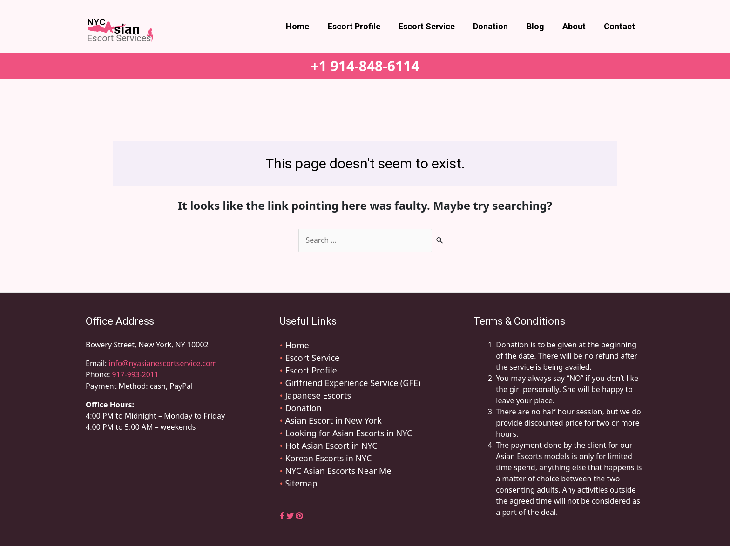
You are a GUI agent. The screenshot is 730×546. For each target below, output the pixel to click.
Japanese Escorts (318, 395)
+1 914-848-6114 (365, 65)
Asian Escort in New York (333, 420)
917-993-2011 (136, 374)
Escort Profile (362, 26)
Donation (496, 26)
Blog (539, 26)
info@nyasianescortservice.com (163, 363)
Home (307, 26)
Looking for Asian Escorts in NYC (348, 433)
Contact (620, 26)
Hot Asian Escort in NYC (331, 445)
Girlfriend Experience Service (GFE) (352, 382)
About (576, 26)
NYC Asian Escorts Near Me (338, 470)
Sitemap (301, 483)
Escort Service (434, 26)
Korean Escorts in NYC (328, 458)
